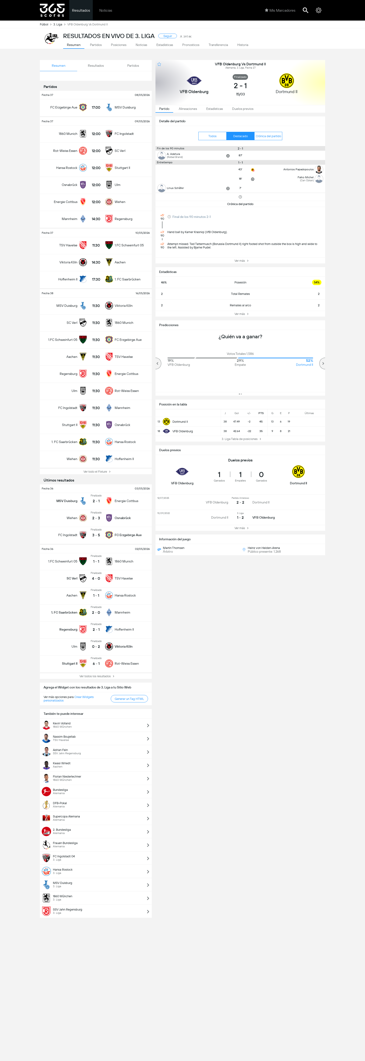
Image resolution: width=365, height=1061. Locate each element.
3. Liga (60, 24)
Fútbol (46, 24)
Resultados (81, 10)
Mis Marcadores (280, 10)
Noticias (105, 10)
